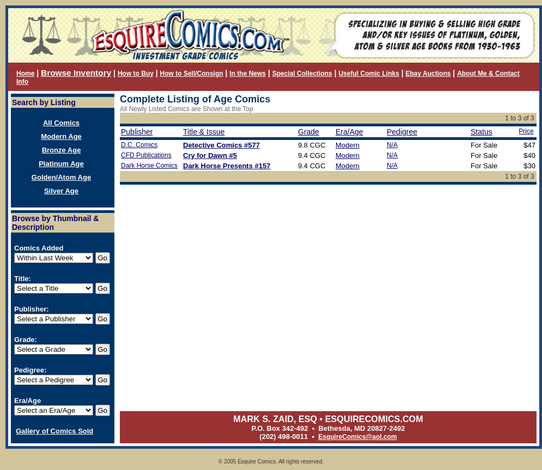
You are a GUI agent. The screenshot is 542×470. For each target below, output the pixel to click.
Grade (308, 131)
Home (25, 73)
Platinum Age (61, 164)
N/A (392, 145)
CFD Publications (146, 155)
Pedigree (402, 131)
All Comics (61, 123)
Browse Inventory (76, 72)
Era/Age (349, 131)
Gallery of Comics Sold (54, 431)
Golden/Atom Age (61, 177)
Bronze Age (61, 150)
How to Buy (136, 73)
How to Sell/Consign (191, 73)
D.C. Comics (139, 145)
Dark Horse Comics (149, 165)
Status (481, 131)
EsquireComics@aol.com (357, 437)
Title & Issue (204, 131)
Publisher (137, 131)
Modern (348, 145)
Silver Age (61, 191)
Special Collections (302, 73)
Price (526, 131)
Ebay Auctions (428, 73)
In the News (247, 73)
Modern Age (61, 136)
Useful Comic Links (368, 73)
